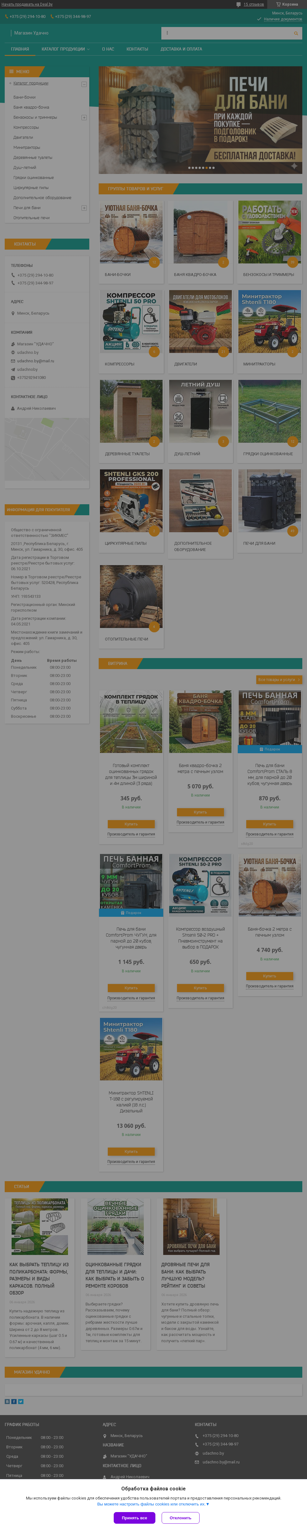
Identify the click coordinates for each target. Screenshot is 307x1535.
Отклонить (180, 1518)
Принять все (134, 1518)
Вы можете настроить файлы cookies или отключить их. (151, 1504)
